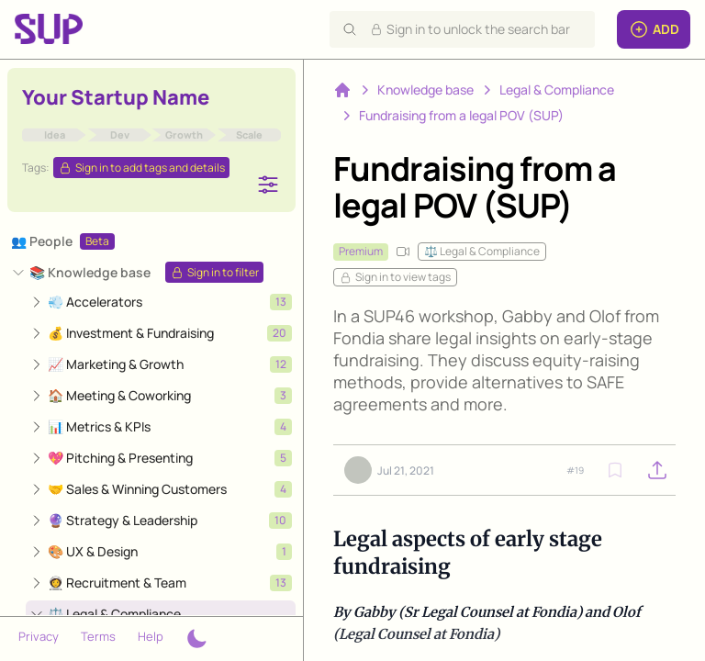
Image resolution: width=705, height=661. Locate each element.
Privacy (38, 636)
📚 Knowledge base (90, 272)
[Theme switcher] (196, 639)
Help (150, 636)
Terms (98, 636)
